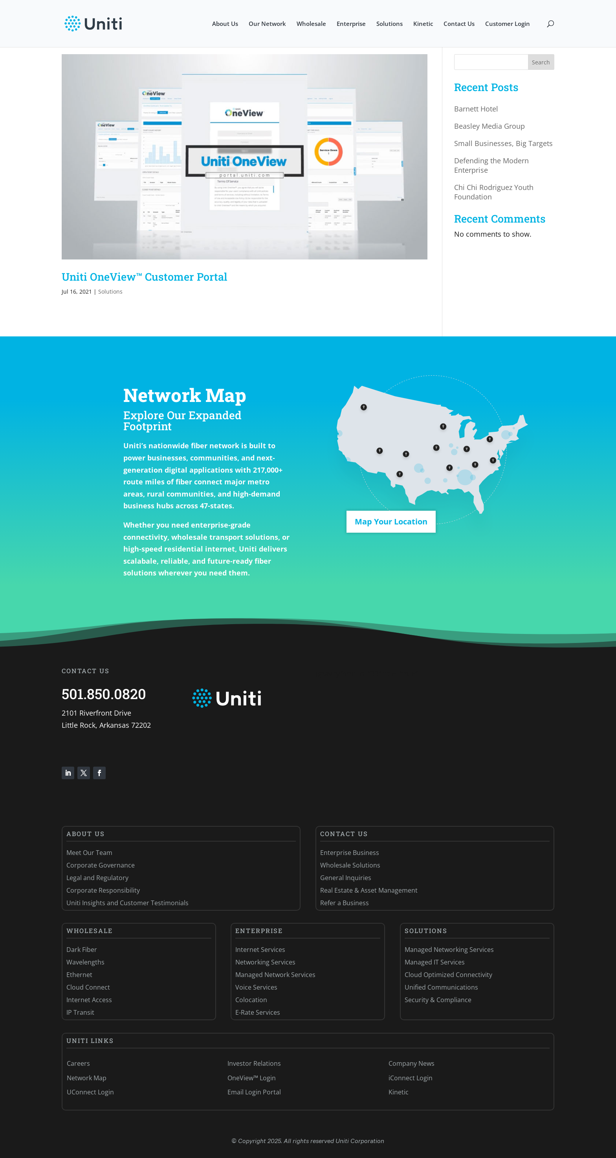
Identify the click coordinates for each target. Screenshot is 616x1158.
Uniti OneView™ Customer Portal (144, 276)
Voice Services (256, 987)
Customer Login (507, 24)
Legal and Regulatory (97, 877)
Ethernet (79, 974)
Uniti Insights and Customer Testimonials (127, 903)
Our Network (267, 24)
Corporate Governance (100, 865)
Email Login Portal (254, 1092)
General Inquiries (345, 877)
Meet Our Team (89, 852)
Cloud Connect (88, 987)
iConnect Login (411, 1078)
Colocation (251, 999)
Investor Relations (254, 1063)
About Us (225, 24)
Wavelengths (85, 962)
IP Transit (80, 1012)
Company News (411, 1063)
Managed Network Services (275, 974)
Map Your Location (391, 521)
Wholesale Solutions (350, 865)
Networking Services (265, 962)
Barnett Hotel (476, 108)
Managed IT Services (435, 962)
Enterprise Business (349, 852)
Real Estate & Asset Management (369, 890)
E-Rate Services (257, 1012)
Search (541, 62)
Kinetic (423, 24)
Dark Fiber (81, 949)
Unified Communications (441, 987)
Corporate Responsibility (103, 890)
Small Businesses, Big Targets (503, 143)
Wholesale (311, 24)
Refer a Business (344, 903)
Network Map (86, 1078)
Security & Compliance (438, 999)
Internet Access (89, 999)
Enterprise (351, 24)
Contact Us (459, 24)
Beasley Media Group (489, 126)
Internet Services (260, 949)
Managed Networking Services (449, 949)
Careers (78, 1063)
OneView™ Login (251, 1078)
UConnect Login (90, 1092)
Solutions (389, 24)
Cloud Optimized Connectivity (448, 974)
